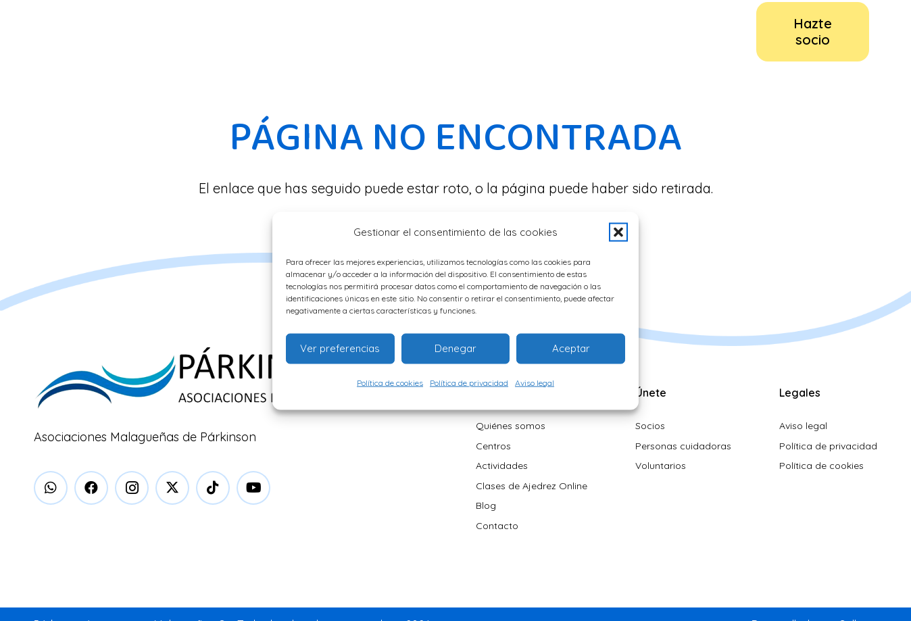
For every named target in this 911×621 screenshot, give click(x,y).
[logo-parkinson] (75, 32)
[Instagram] (132, 488)
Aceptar (571, 348)
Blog (486, 505)
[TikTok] (213, 488)
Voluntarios (660, 465)
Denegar (455, 348)
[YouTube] (253, 488)
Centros (493, 446)
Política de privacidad (469, 382)
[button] (618, 232)
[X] (172, 488)
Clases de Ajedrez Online (531, 486)
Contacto (497, 526)
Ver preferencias (340, 348)
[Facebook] (91, 488)
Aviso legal (534, 382)
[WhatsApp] (51, 488)
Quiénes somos (510, 426)
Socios (650, 426)
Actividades (502, 465)
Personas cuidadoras (683, 446)
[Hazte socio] (812, 31)
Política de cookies (390, 382)
